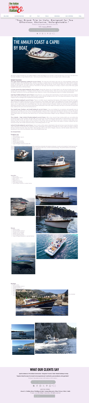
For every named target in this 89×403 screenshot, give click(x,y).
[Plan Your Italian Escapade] (44, 30)
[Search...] (44, 396)
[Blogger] (37, 33)
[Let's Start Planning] (43, 382)
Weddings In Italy (39, 391)
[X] (45, 33)
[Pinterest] (48, 33)
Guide (68, 391)
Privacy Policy (62, 391)
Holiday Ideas (30, 391)
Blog (56, 391)
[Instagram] (42, 33)
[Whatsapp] (50, 33)
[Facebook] (40, 33)
